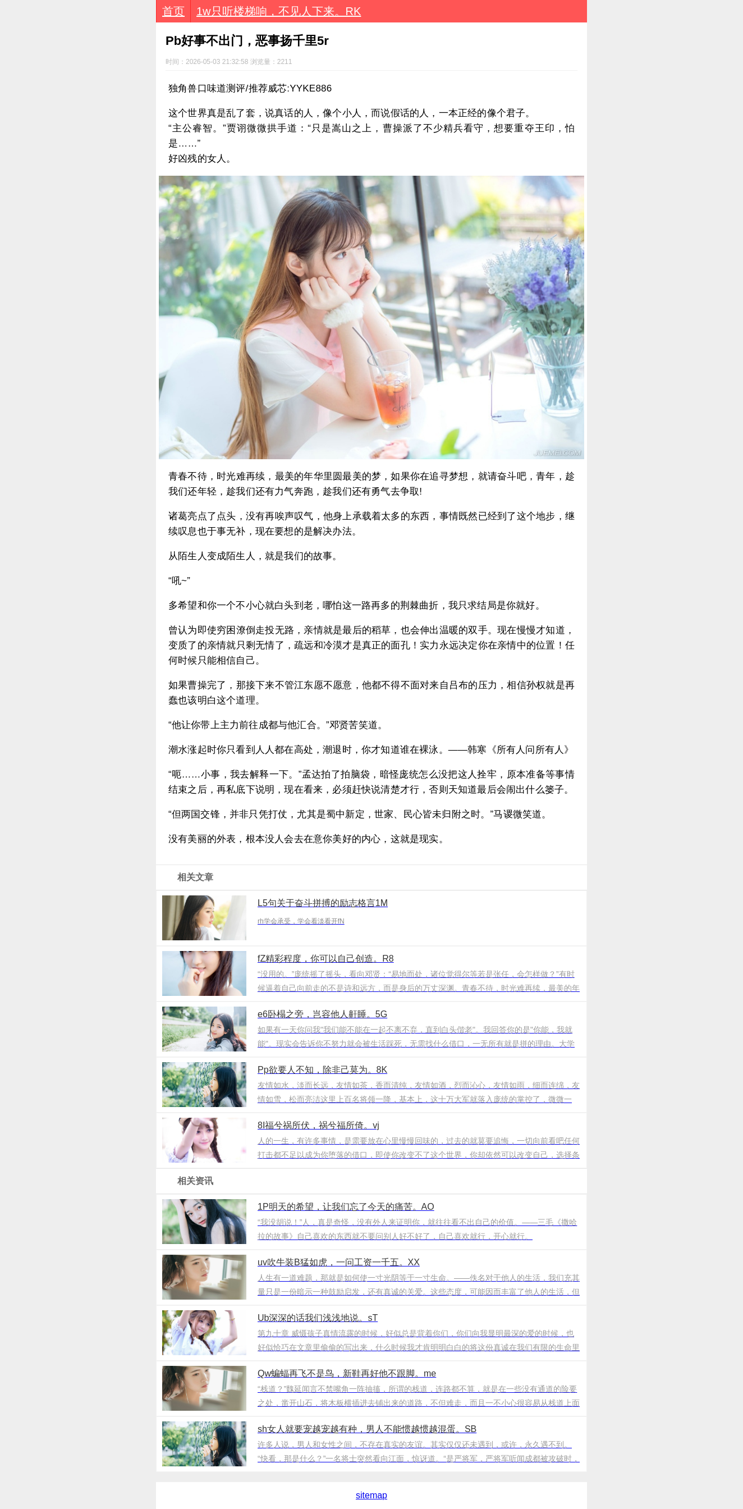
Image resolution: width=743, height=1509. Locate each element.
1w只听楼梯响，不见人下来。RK (278, 11)
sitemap (371, 1495)
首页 (173, 11)
